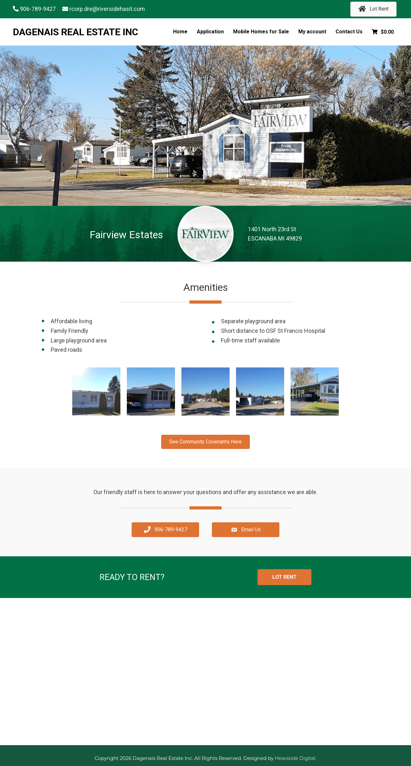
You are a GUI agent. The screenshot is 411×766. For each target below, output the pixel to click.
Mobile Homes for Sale (261, 32)
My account (312, 32)
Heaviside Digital (295, 758)
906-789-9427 (38, 9)
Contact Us (349, 32)
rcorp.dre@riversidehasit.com (107, 9)
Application (210, 32)
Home (180, 32)
